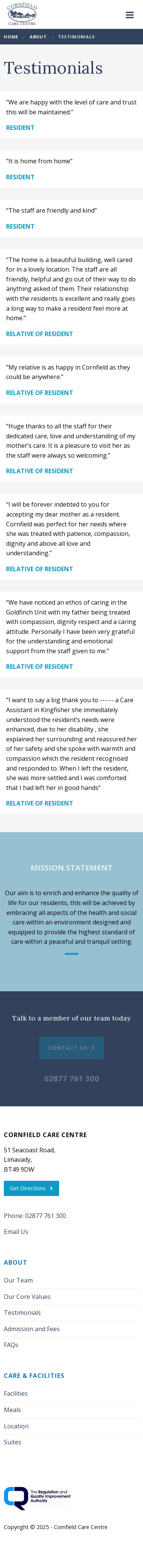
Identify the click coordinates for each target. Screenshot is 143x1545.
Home (11, 36)
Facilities (16, 1393)
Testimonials (22, 1312)
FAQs (11, 1345)
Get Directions (28, 1188)
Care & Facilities (34, 1375)
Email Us (16, 1231)
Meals (12, 1410)
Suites (12, 1442)
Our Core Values (27, 1296)
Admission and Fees (32, 1329)
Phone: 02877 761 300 (35, 1216)
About (38, 36)
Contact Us (68, 1047)
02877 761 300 (71, 1078)
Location (16, 1426)
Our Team (18, 1280)
